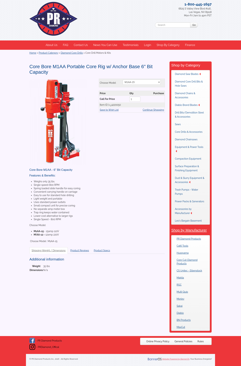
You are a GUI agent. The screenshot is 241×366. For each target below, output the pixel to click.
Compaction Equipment (188, 158)
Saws (178, 124)
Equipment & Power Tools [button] (189, 149)
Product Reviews (79, 250)
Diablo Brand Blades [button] (187, 105)
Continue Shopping (153, 109)
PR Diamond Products (189, 238)
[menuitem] (51, 45)
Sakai (179, 306)
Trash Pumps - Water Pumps (186, 191)
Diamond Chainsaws (186, 139)
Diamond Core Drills (72, 52)
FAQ (65, 45)
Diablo (180, 313)
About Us (51, 45)
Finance (190, 45)
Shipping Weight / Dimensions (48, 250)
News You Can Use (105, 45)
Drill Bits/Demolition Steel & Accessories (189, 114)
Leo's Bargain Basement (188, 220)
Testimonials (131, 45)
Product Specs (102, 250)
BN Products (184, 320)
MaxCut (181, 327)
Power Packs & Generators (189, 201)
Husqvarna (183, 253)
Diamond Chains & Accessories (185, 95)
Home (32, 52)
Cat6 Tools (182, 245)
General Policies (183, 341)
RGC (179, 284)
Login (147, 45)
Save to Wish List (109, 109)
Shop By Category (168, 45)
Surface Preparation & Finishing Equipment (187, 168)
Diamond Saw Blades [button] (187, 74)
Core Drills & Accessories (188, 131)
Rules (201, 341)
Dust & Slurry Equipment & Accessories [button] (189, 180)
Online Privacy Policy (157, 341)
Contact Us (81, 45)
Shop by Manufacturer (189, 230)
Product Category (48, 52)
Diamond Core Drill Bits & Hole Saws (189, 83)
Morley (180, 298)
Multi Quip (182, 291)
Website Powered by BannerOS (175, 359)
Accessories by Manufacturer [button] (183, 211)
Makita (180, 277)
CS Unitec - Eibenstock (189, 270)
